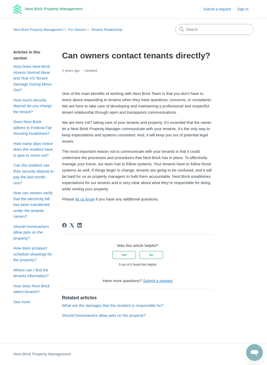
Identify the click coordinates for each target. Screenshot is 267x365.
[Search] (214, 29)
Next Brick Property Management (38, 30)
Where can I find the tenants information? (31, 273)
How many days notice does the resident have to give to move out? (33, 149)
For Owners (77, 30)
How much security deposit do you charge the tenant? (32, 106)
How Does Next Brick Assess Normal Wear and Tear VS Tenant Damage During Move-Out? (33, 78)
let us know (85, 199)
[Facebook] (64, 225)
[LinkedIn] (79, 225)
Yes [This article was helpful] (124, 255)
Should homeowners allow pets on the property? (31, 232)
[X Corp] (72, 225)
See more (21, 302)
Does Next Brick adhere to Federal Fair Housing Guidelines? (32, 127)
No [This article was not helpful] (151, 255)
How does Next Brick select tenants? (31, 289)
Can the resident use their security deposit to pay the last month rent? (33, 174)
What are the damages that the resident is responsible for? (112, 305)
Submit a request (217, 9)
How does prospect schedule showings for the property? (32, 254)
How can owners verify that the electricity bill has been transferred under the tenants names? (33, 204)
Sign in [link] (242, 9)
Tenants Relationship (107, 30)
